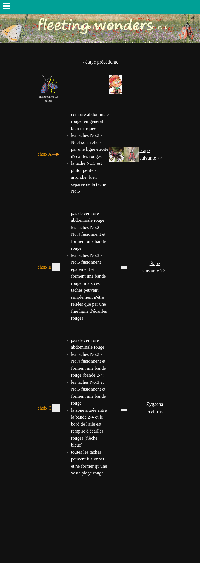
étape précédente (101, 62)
